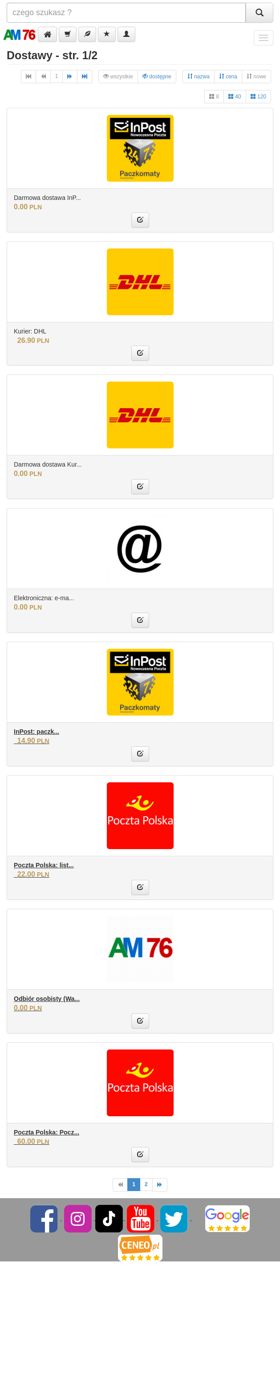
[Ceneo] (140, 1248)
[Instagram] (78, 1218)
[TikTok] (109, 1218)
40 (234, 96)
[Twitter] (174, 1218)
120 (258, 96)
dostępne (156, 76)
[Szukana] (126, 13)
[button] (47, 34)
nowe (256, 76)
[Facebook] (44, 1218)
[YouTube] (141, 1218)
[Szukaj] (259, 13)
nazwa (198, 76)
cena (228, 76)
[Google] (227, 1218)
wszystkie (118, 76)
